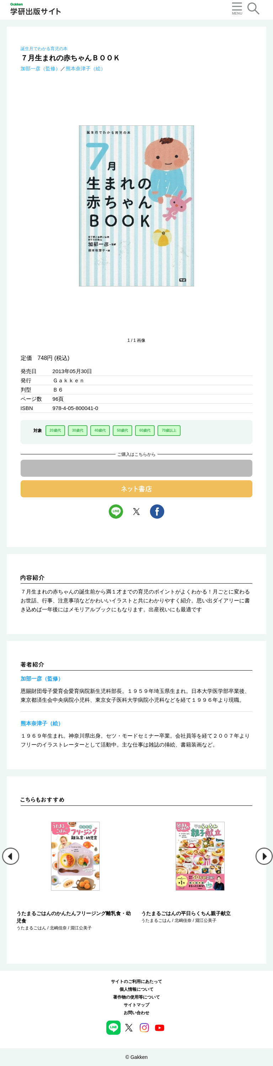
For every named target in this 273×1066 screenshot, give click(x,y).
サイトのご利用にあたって (136, 981)
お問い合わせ (136, 1012)
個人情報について (136, 989)
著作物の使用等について (136, 997)
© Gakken (136, 1057)
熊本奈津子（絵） (86, 68)
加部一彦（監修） (40, 68)
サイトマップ (136, 1004)
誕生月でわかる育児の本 (44, 48)
